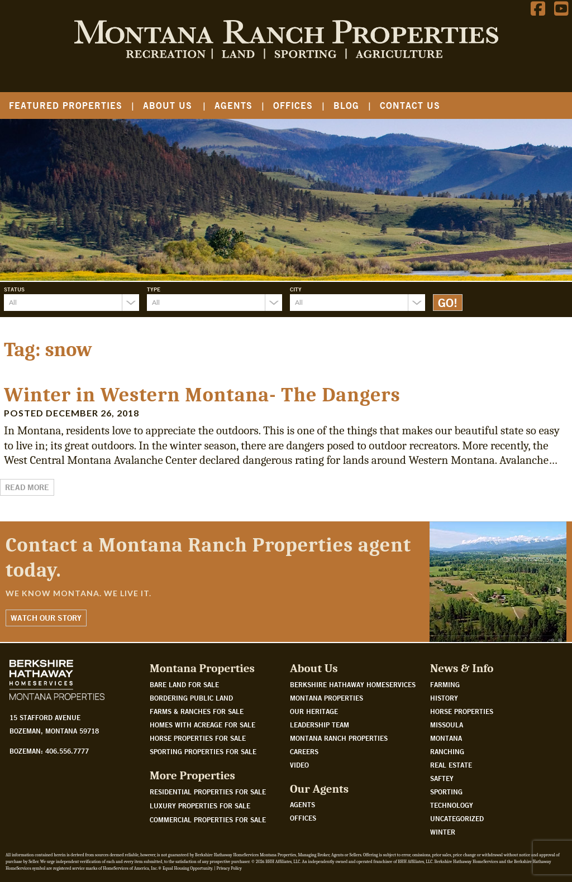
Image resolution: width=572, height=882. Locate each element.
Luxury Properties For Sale (200, 805)
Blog (346, 105)
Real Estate (451, 764)
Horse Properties (461, 711)
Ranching (447, 751)
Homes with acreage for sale (202, 724)
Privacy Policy (228, 868)
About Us (167, 105)
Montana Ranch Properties (339, 738)
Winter (442, 831)
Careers (304, 751)
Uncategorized (457, 818)
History (444, 697)
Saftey (442, 778)
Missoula (446, 724)
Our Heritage (314, 711)
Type (153, 289)
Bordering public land (191, 697)
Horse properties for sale (198, 738)
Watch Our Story (46, 618)
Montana (446, 738)
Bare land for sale (184, 684)
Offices (293, 105)
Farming (445, 684)
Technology (451, 804)
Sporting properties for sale (203, 751)
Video (299, 764)
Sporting (446, 791)
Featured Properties (65, 105)
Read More (27, 487)
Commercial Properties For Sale (208, 819)
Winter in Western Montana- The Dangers (202, 395)
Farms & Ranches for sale (197, 711)
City (296, 289)
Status (14, 289)
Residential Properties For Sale (208, 791)
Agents (233, 105)
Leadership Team (319, 724)
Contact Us (410, 105)
